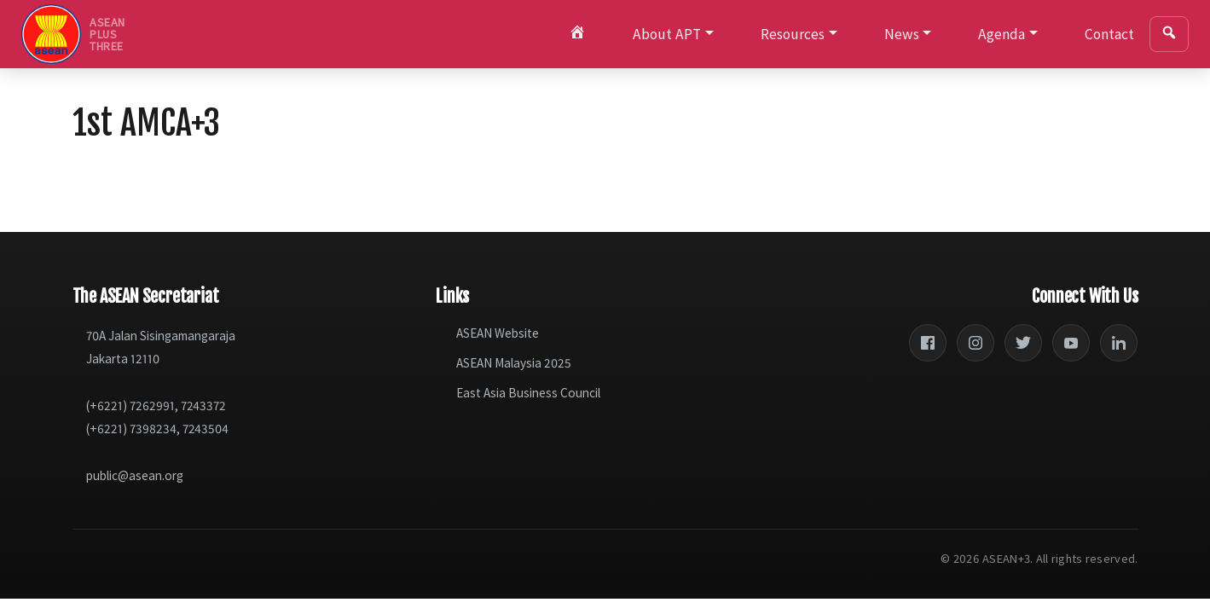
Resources (793, 34)
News (901, 34)
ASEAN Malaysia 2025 (513, 363)
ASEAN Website (497, 333)
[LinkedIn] (1119, 343)
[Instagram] (975, 343)
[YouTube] (1071, 343)
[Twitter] (1023, 343)
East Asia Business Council (528, 393)
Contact (1109, 34)
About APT (667, 34)
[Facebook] (928, 343)
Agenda (1001, 34)
